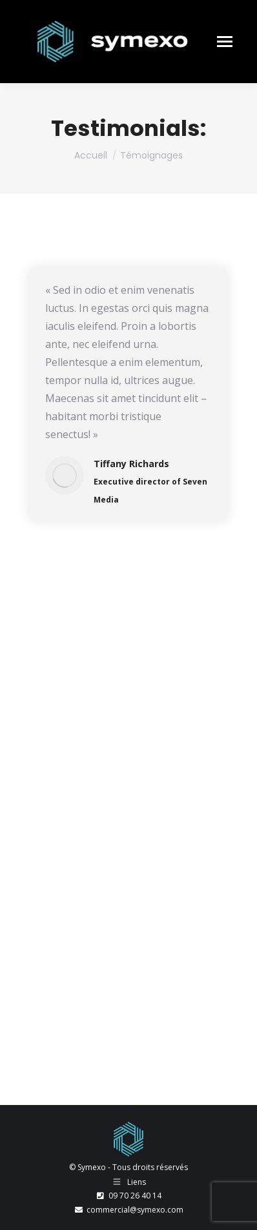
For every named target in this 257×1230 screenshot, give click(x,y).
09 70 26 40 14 (128, 1195)
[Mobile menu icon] (225, 41)
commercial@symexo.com (128, 1209)
